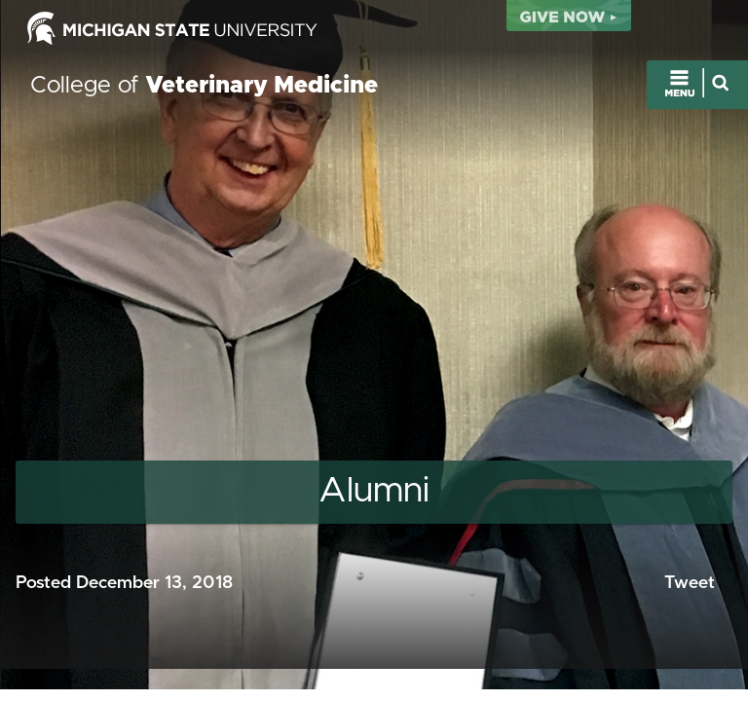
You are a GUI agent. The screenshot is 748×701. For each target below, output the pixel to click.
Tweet (689, 583)
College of (204, 85)
